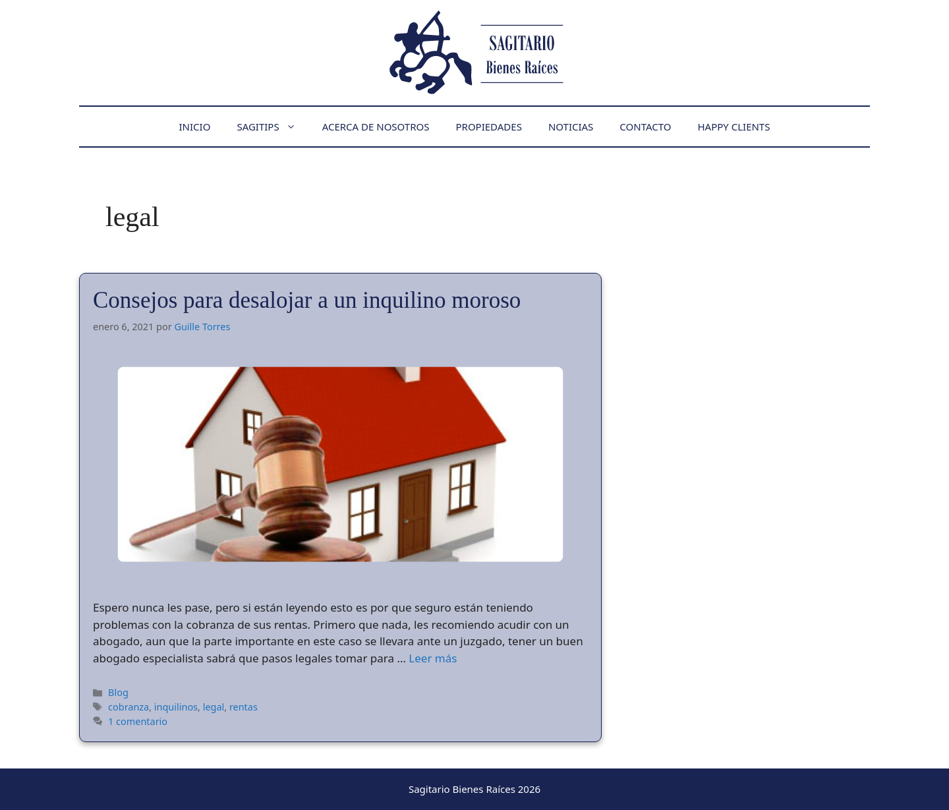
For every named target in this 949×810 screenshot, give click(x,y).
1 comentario (137, 721)
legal (214, 707)
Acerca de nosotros (376, 126)
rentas (243, 707)
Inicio (195, 126)
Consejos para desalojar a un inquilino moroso (307, 300)
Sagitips (272, 126)
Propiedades (488, 126)
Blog (118, 692)
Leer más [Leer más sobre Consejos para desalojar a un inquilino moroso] (433, 658)
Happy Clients (733, 126)
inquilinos (176, 707)
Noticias (570, 126)
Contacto (645, 126)
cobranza (128, 707)
